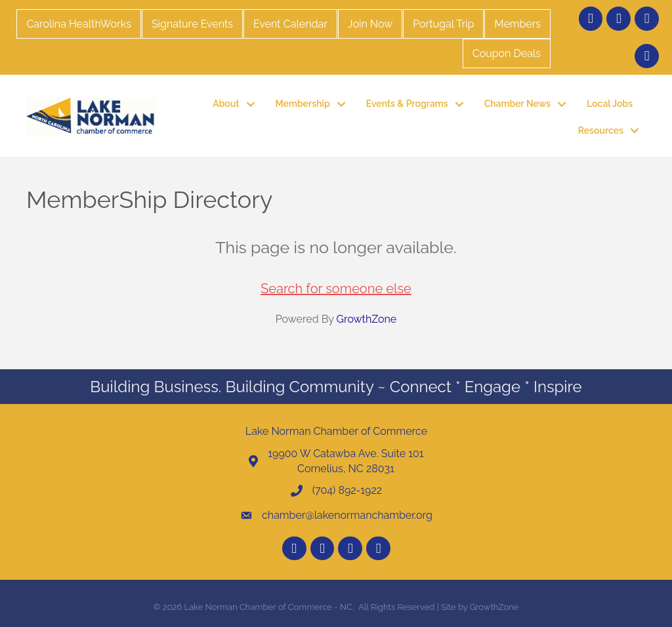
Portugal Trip (443, 24)
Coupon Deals (506, 53)
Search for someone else (336, 288)
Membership (303, 103)
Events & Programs (407, 103)
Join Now (370, 24)
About (226, 103)
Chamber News (517, 103)
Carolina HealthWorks (78, 24)
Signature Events (192, 24)
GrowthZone (367, 319)
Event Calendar (290, 24)
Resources (600, 130)
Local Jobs (610, 103)
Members (517, 24)
